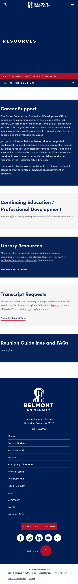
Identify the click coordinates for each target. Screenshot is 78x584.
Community (14, 499)
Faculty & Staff (16, 450)
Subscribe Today (39, 526)
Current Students (17, 443)
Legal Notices (45, 572)
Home (5, 76)
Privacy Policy (60, 572)
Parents (12, 457)
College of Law (20, 76)
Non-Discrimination (17, 578)
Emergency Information (21, 464)
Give (10, 492)
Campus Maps (16, 513)
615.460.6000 (39, 428)
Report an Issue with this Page (22, 572)
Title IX (32, 578)
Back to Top (39, 550)
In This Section (39, 83)
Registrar (40, 306)
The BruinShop (16, 478)
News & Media (16, 471)
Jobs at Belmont (16, 485)
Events (11, 506)
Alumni (37, 76)
